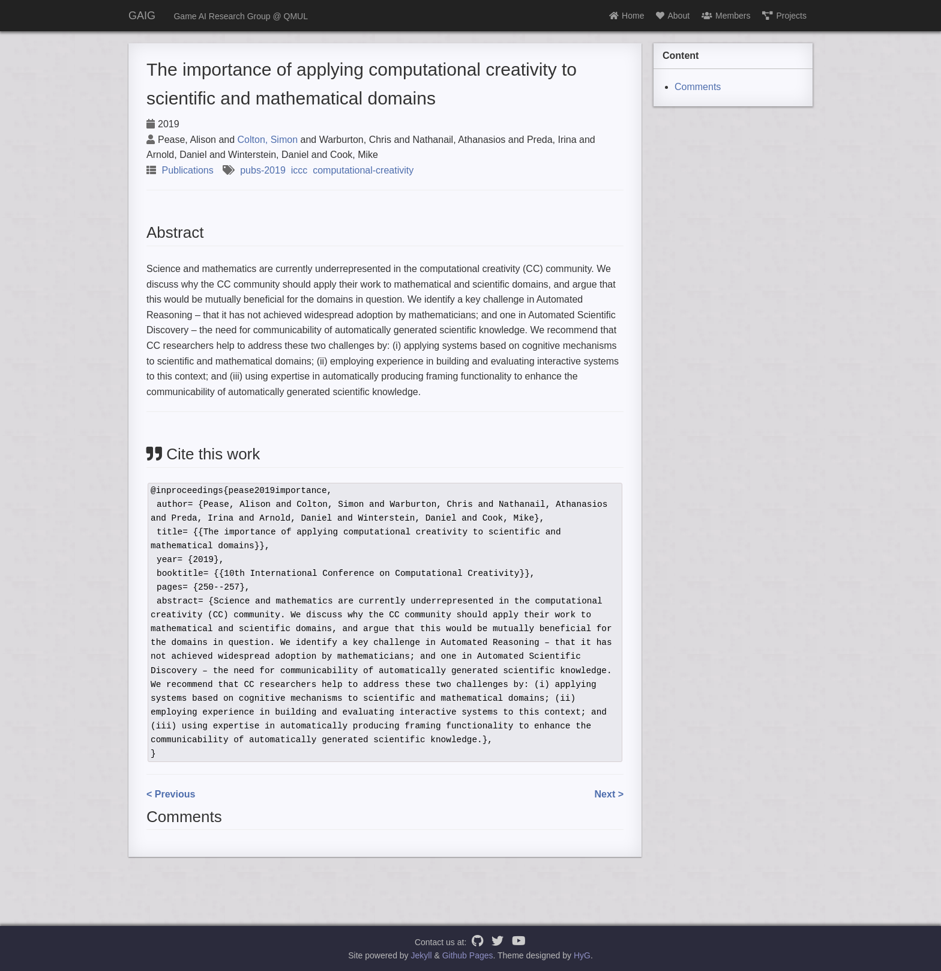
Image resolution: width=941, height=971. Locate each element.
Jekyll (421, 955)
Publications (187, 170)
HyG (582, 955)
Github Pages (467, 955)
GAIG (141, 16)
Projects (784, 15)
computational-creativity (363, 170)
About (673, 15)
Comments (698, 87)
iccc (299, 170)
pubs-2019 (263, 170)
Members (726, 15)
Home (626, 15)
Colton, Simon (268, 140)
